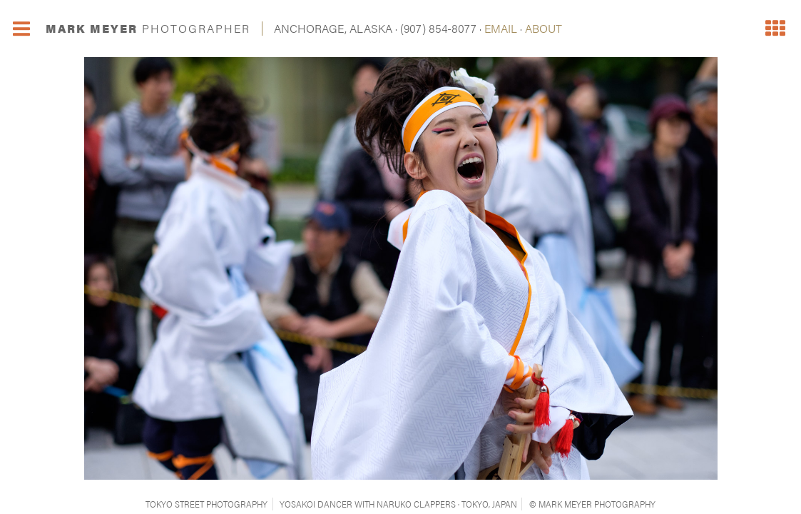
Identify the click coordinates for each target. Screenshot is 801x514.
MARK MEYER (148, 28)
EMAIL (500, 28)
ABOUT (543, 28)
